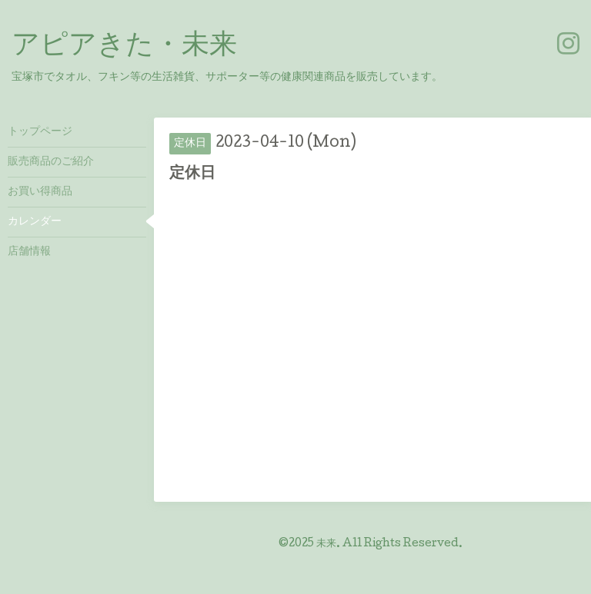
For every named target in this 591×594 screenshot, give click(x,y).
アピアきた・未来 (124, 47)
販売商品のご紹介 (51, 162)
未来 (326, 544)
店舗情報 (29, 252)
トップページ (40, 132)
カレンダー (35, 222)
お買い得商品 (40, 192)
